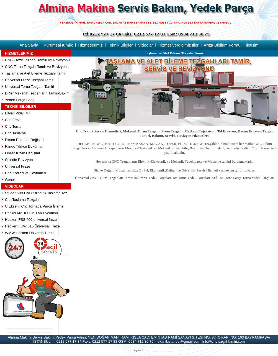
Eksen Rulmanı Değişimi (24, 140)
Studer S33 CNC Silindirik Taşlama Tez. (36, 193)
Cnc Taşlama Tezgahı (22, 200)
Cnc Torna (13, 126)
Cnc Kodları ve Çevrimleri (25, 173)
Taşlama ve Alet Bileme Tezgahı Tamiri (35, 73)
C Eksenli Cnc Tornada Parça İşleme (34, 206)
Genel (10, 180)
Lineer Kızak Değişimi (22, 153)
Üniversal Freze (17, 166)
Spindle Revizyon (19, 160)
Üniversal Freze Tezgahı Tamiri (29, 80)
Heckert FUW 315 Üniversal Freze (32, 226)
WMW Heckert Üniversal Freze (29, 233)
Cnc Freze (13, 120)
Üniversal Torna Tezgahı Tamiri (29, 86)
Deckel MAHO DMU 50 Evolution (31, 213)
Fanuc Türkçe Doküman (24, 146)
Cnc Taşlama (15, 133)
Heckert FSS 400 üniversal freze (31, 219)
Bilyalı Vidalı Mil (17, 113)
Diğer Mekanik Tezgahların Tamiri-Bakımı (38, 93)
